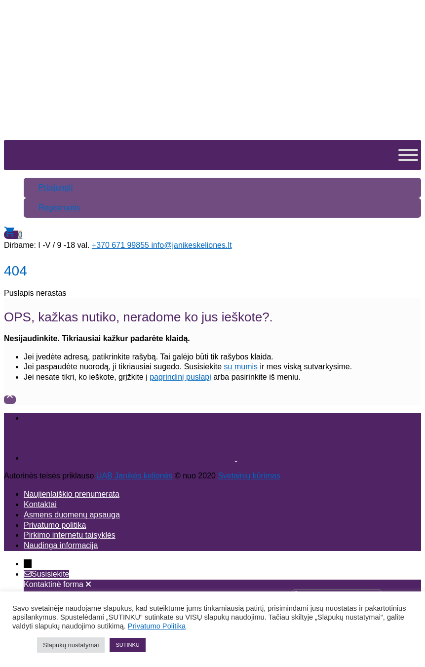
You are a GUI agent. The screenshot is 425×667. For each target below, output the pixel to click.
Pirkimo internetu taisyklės (70, 535)
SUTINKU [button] (127, 645)
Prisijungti (56, 187)
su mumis (241, 366)
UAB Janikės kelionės (134, 475)
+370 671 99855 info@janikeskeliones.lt (162, 245)
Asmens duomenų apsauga (72, 514)
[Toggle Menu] (408, 155)
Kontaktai (40, 504)
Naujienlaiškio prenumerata (71, 494)
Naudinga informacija (61, 545)
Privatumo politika (55, 525)
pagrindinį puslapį (180, 377)
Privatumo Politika (157, 626)
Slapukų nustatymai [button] (71, 645)
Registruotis (59, 207)
